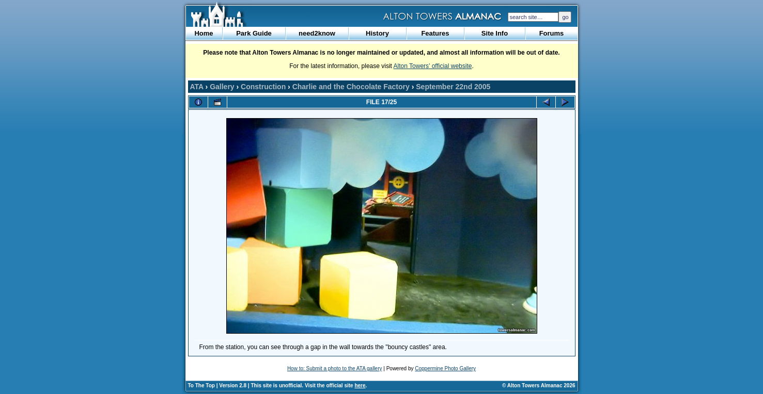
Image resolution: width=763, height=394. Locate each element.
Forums (551, 33)
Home (203, 33)
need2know (317, 33)
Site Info (494, 33)
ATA (197, 87)
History (377, 33)
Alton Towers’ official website (433, 66)
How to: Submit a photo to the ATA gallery (334, 368)
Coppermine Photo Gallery (445, 368)
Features (435, 33)
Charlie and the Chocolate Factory (351, 87)
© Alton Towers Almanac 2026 (538, 385)
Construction (263, 87)
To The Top (201, 385)
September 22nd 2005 (453, 87)
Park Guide (254, 33)
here (359, 385)
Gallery (222, 87)
